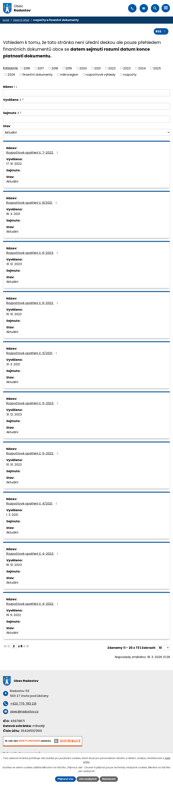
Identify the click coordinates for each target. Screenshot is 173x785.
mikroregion (69, 74)
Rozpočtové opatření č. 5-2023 (33, 403)
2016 (27, 68)
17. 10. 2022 (14, 164)
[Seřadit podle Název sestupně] (17, 87)
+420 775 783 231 (132, 8)
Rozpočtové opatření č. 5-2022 (33, 453)
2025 (157, 68)
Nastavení (109, 779)
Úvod (6, 20)
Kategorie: (10, 68)
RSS (161, 31)
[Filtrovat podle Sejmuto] (86, 119)
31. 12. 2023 (14, 264)
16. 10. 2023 (14, 565)
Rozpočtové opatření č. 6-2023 (32, 253)
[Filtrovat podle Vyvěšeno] (86, 106)
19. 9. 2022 (13, 615)
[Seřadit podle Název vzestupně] (17, 86)
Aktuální (12, 181)
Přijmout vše (65, 779)
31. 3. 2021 (13, 364)
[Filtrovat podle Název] (86, 92)
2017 (41, 68)
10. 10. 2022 (14, 314)
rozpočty (130, 74)
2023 (127, 68)
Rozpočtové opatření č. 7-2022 (32, 152)
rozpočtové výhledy (100, 74)
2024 (142, 68)
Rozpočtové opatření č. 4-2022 (33, 604)
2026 (11, 74)
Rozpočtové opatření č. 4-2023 (33, 554)
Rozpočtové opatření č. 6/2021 (32, 203)
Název (9, 87)
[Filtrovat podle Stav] (86, 132)
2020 (83, 68)
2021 (97, 68)
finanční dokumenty (37, 74)
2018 (55, 68)
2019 (68, 68)
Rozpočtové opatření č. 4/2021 (32, 503)
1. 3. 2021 (12, 515)
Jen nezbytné (88, 779)
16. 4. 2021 (13, 214)
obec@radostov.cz (144, 8)
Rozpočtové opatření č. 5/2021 (32, 353)
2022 (112, 68)
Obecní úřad (21, 20)
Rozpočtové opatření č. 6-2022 (32, 303)
